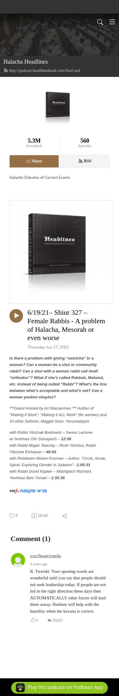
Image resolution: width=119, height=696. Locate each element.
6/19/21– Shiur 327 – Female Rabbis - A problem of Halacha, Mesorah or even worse (66, 325)
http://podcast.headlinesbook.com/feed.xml (42, 70)
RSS (85, 161)
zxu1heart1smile (45, 556)
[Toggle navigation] (112, 21)
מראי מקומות (33, 490)
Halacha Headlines (26, 61)
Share (34, 161)
